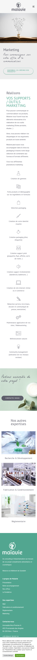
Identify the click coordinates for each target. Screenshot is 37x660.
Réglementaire (7, 610)
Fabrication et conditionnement (13, 607)
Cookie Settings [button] (8, 655)
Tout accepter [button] (20, 655)
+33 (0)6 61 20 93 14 (10, 636)
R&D (4, 604)
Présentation (6, 583)
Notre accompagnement (10, 586)
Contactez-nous (8, 621)
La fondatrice (7, 592)
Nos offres (6, 589)
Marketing (5, 614)
